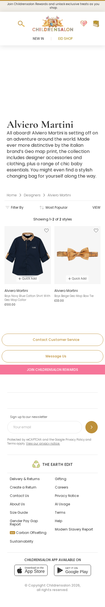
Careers (61, 487)
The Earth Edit (52, 464)
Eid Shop (65, 38)
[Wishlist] (83, 23)
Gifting (60, 478)
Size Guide (19, 512)
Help (58, 520)
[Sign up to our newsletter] (91, 427)
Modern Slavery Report (74, 529)
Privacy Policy (75, 440)
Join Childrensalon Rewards (52, 369)
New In (38, 38)
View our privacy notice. (43, 443)
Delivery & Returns (25, 478)
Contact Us (19, 495)
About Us (17, 504)
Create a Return (23, 487)
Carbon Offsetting (28, 532)
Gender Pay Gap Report (24, 522)
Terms (11, 443)
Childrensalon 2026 (63, 585)
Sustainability (21, 541)
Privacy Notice (67, 495)
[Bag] (96, 23)
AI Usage (62, 504)
